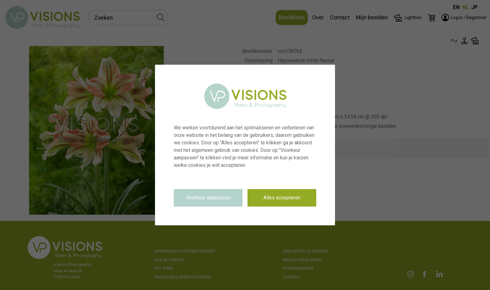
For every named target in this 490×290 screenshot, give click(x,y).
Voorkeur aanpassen (208, 198)
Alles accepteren (281, 198)
